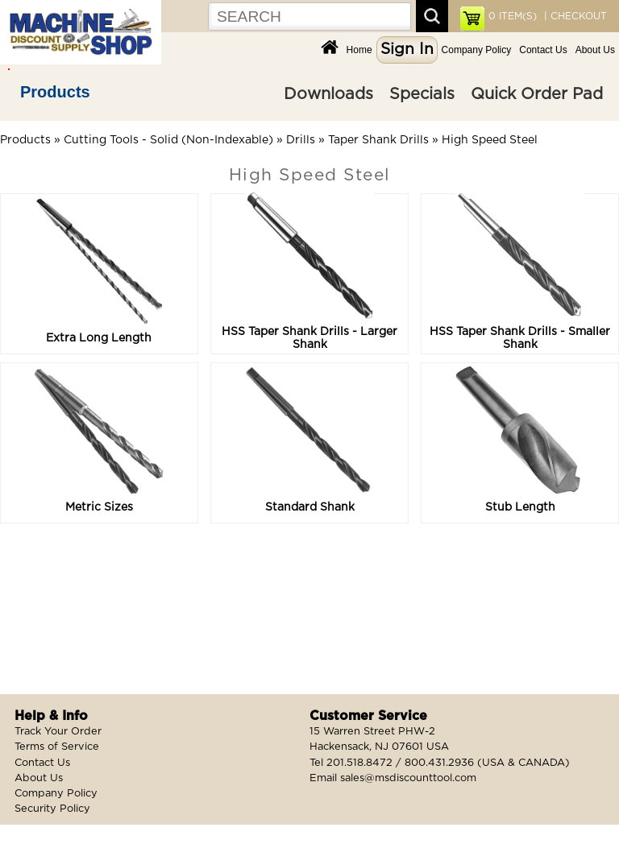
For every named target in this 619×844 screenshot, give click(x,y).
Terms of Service (57, 747)
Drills (300, 140)
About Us (595, 50)
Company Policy (477, 50)
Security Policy (52, 809)
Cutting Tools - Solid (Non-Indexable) (168, 140)
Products (55, 92)
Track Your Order (58, 731)
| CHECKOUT (574, 16)
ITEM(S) (512, 16)
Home (359, 50)
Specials (422, 94)
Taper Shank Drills (378, 140)
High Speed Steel (490, 140)
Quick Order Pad (537, 94)
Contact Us (543, 50)
